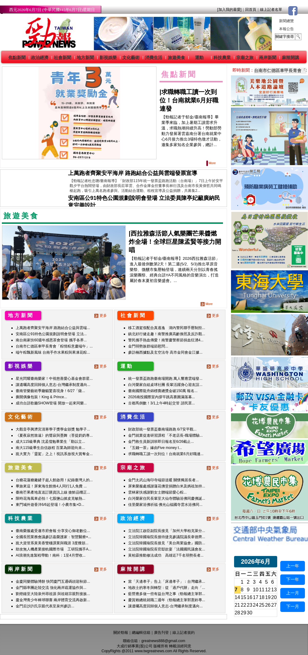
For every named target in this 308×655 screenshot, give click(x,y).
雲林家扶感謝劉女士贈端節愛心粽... (157, 492)
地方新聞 (85, 57)
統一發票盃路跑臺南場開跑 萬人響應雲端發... (165, 378)
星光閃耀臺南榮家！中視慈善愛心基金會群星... (54, 378)
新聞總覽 (286, 21)
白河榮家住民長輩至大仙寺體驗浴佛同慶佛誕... (166, 498)
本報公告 (286, 29)
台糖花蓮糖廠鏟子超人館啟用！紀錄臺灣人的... (54, 480)
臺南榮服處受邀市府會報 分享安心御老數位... (53, 531)
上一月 (292, 592)
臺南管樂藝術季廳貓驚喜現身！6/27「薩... (50, 391)
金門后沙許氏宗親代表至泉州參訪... (45, 606)
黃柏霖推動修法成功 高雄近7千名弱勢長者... (166, 555)
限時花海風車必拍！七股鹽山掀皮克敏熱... (50, 498)
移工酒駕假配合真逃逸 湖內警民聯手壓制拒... (166, 328)
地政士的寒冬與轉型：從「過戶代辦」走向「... (166, 588)
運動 (199, 57)
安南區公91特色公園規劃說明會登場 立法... (51, 334)
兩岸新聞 (267, 57)
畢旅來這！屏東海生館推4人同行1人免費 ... (51, 486)
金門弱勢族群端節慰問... (148, 346)
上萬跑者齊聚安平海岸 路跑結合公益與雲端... (53, 328)
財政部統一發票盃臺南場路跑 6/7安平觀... (162, 429)
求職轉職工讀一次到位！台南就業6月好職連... (166, 454)
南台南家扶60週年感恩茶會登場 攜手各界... (51, 340)
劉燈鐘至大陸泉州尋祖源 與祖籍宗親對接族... (53, 594)
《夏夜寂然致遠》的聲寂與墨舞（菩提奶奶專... (54, 435)
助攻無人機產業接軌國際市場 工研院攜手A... (53, 549)
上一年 (292, 565)
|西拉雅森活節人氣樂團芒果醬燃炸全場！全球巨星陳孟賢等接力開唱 (175, 241)
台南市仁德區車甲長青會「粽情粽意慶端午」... (54, 346)
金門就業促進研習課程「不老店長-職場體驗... (165, 435)
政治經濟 (39, 57)
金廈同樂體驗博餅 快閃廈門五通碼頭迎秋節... (53, 581)
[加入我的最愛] (229, 9)
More (211, 163)
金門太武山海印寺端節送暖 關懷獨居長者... (163, 480)
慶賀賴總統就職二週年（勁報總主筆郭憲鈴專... (166, 600)
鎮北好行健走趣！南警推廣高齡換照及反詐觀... (166, 334)
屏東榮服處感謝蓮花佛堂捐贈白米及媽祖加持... (166, 486)
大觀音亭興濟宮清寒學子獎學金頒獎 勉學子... (53, 429)
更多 (101, 315)
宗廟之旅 (244, 57)
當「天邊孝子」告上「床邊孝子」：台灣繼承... (166, 581)
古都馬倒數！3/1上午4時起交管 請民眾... (161, 403)
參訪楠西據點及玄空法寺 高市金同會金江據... (165, 352)
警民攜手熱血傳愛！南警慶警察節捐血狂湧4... (166, 340)
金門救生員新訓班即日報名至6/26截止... (161, 441)
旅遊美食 (176, 57)
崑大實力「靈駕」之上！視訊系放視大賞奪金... (54, 454)
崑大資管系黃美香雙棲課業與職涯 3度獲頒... (52, 543)
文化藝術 (131, 57)
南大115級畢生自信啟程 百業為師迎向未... (50, 448)
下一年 (292, 579)
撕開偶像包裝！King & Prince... (41, 397)
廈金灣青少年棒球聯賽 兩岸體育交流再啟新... (53, 600)
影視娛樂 (108, 57)
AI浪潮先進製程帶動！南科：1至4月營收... (51, 555)
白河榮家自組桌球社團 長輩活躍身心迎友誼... (165, 385)
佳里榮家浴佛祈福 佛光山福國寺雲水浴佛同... (165, 504)
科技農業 (222, 57)
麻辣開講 (290, 57)
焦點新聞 (17, 57)
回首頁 (250, 9)
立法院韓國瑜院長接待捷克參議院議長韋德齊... (166, 537)
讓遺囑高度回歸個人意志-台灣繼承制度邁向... (53, 385)
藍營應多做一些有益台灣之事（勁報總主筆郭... (166, 594)
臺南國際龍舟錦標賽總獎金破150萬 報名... (162, 391)
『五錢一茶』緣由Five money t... (155, 448)
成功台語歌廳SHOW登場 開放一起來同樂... (51, 403)
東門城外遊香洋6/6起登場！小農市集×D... (50, 504)
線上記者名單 (271, 9)
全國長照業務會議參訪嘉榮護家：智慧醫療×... (53, 537)
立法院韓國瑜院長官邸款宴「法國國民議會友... (166, 549)
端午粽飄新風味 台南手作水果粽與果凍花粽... (53, 352)
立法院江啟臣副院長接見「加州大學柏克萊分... (166, 531)
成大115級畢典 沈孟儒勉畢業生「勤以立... (50, 441)
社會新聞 (62, 57)
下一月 (292, 606)
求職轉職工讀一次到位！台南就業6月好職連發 (189, 100)
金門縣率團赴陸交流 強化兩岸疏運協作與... (51, 588)
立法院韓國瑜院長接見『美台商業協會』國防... (166, 543)
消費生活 (153, 57)
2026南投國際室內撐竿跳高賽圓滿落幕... (161, 397)
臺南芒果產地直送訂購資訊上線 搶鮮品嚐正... (53, 492)
